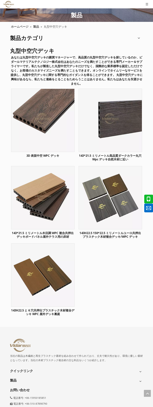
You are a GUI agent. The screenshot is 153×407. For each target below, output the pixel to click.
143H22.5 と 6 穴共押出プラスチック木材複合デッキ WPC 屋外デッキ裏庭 (42, 312)
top (147, 393)
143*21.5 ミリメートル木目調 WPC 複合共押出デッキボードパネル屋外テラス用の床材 (43, 234)
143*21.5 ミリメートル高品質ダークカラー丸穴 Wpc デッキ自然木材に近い (110, 157)
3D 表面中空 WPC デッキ (42, 155)
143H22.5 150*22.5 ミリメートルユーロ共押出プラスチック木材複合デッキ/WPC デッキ (110, 234)
